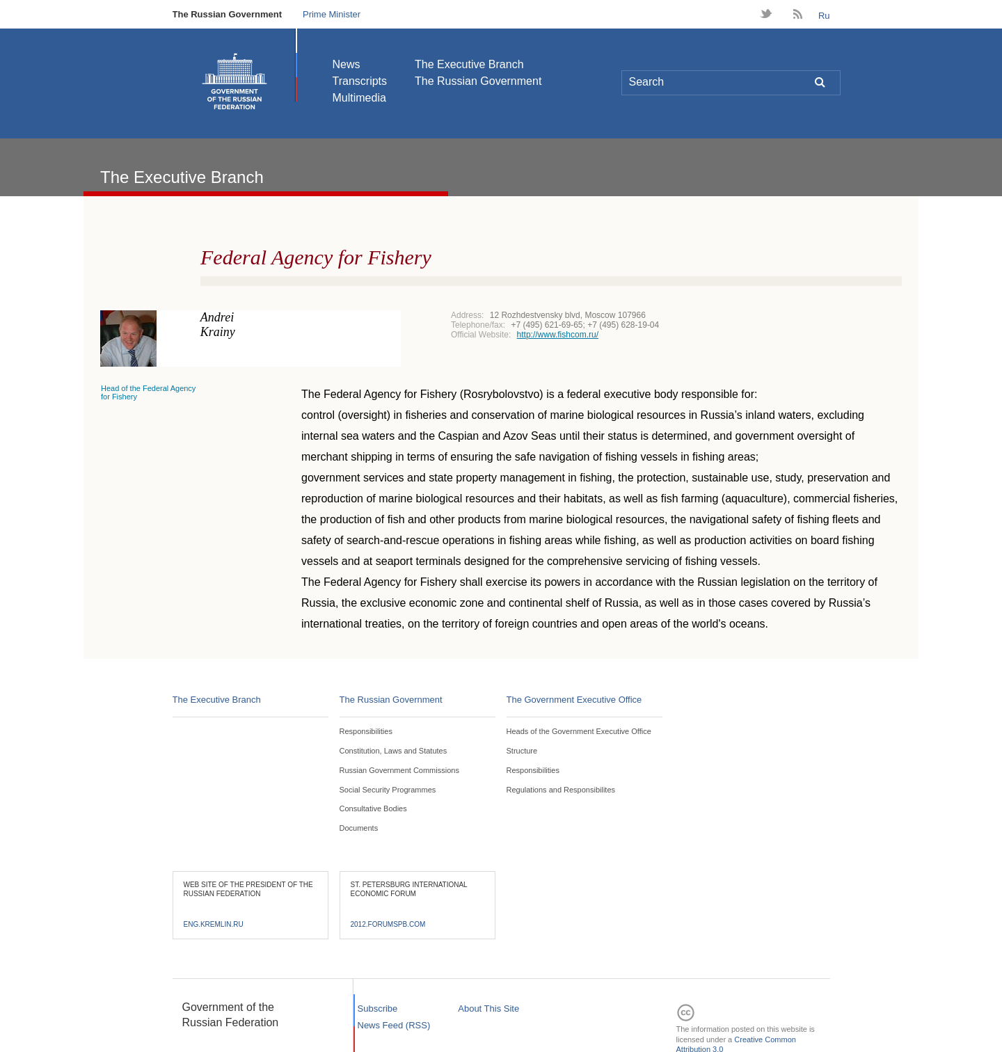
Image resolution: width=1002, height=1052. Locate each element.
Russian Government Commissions (399, 770)
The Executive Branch (469, 64)
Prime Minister (331, 14)
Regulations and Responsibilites (561, 790)
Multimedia (359, 98)
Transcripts (360, 81)
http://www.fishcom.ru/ (557, 335)
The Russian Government (227, 14)
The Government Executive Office (574, 699)
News (346, 64)
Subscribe (378, 1008)
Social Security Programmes (388, 790)
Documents (359, 828)
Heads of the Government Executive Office (579, 731)
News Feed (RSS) (394, 1025)
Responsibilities (366, 731)
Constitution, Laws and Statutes (393, 751)
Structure (522, 751)
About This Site (488, 1008)
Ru (824, 15)
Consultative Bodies (373, 808)
